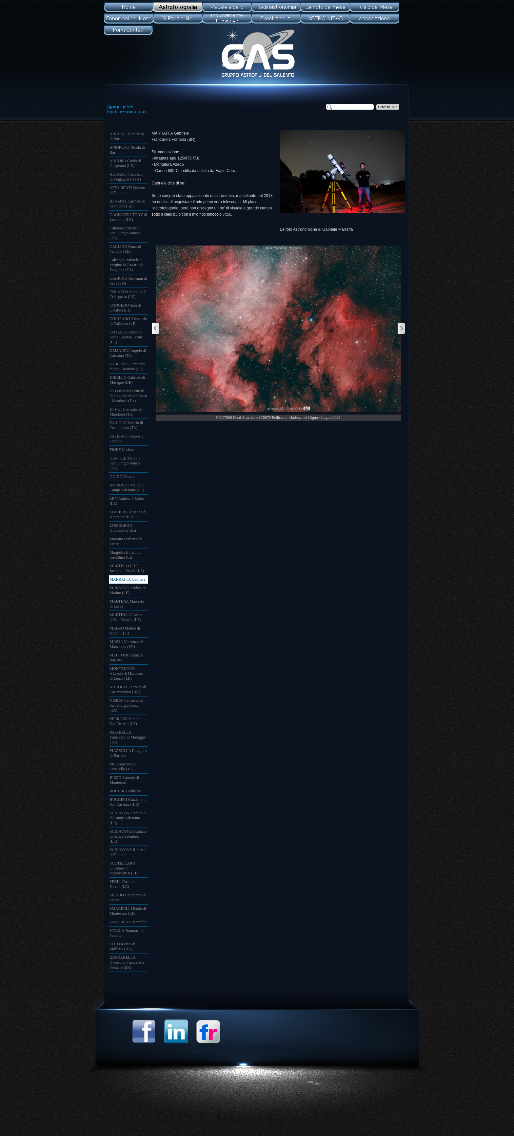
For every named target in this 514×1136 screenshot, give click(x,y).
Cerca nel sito (388, 107)
